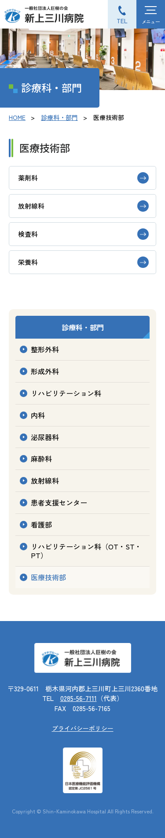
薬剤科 (28, 177)
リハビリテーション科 (66, 393)
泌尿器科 (45, 437)
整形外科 (45, 349)
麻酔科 (41, 458)
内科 (38, 415)
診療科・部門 (59, 117)
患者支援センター (59, 502)
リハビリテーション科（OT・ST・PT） (86, 551)
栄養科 (28, 262)
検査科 (28, 233)
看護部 (41, 524)
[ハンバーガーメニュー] (150, 14)
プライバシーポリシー (83, 728)
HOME (17, 117)
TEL (122, 20)
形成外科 (45, 371)
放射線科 (31, 205)
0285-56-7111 (78, 698)
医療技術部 (48, 577)
